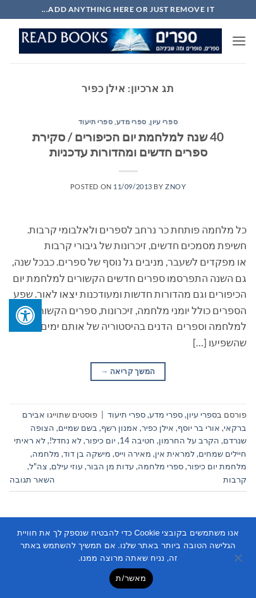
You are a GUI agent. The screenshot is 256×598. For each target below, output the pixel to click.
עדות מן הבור (110, 466)
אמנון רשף (119, 428)
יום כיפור (100, 440)
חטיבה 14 (137, 440)
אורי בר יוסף (199, 428)
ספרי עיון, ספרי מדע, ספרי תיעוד (128, 121)
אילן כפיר (158, 428)
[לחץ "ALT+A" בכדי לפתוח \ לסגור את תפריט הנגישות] (25, 315)
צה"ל (38, 466)
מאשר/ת (131, 578)
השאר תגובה (32, 479)
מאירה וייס (132, 453)
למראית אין (175, 453)
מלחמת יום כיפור (217, 466)
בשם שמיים (77, 428)
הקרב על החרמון (189, 440)
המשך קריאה (128, 371)
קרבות (235, 479)
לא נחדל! (65, 440)
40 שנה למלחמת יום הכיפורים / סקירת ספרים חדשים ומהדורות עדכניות (128, 144)
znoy (175, 186)
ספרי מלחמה (160, 466)
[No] (239, 561)
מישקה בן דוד (87, 453)
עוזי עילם (67, 466)
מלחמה (45, 453)
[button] (239, 40)
